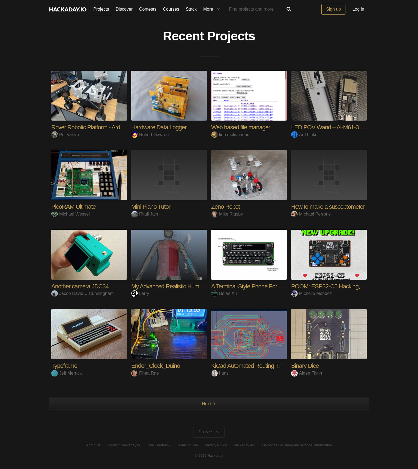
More (213, 9)
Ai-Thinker (305, 134)
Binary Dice (305, 365)
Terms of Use (187, 445)
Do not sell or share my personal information (297, 445)
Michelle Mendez (311, 293)
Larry (140, 293)
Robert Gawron (150, 134)
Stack (191, 9)
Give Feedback (158, 445)
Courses (171, 9)
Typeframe (64, 365)
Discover (124, 9)
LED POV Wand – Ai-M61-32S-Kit (332, 127)
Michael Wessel (70, 214)
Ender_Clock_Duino (155, 365)
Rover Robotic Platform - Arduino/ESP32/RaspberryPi (115, 127)
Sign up (333, 9)
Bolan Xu (224, 293)
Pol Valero (65, 134)
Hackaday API (244, 445)
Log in (358, 9)
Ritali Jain (144, 214)
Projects (101, 9)
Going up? (208, 432)
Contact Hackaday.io (124, 445)
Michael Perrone (311, 214)
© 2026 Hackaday (209, 455)
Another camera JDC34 (80, 286)
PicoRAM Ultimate (73, 206)
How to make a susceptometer (328, 206)
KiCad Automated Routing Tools (249, 365)
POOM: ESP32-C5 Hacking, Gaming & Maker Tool (352, 286)
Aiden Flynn (306, 373)
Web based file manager (240, 127)
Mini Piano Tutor (150, 206)
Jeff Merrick (66, 373)
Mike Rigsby (227, 214)
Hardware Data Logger (159, 127)
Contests (147, 9)
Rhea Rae (145, 373)
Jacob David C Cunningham (82, 293)
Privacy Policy (216, 445)
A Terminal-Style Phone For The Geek (257, 286)
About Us (93, 445)
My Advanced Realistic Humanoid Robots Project (190, 286)
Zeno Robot (225, 206)
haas (220, 373)
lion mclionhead (230, 134)
